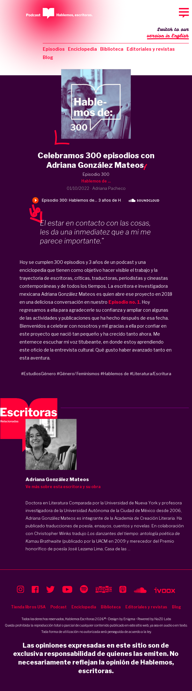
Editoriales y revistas (151, 49)
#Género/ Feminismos (78, 373)
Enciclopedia (82, 49)
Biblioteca (111, 49)
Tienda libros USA (28, 607)
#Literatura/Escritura (150, 373)
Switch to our (168, 33)
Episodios (54, 49)
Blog (48, 57)
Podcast (58, 607)
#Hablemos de (114, 373)
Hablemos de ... (96, 181)
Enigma (129, 619)
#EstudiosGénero (38, 373)
